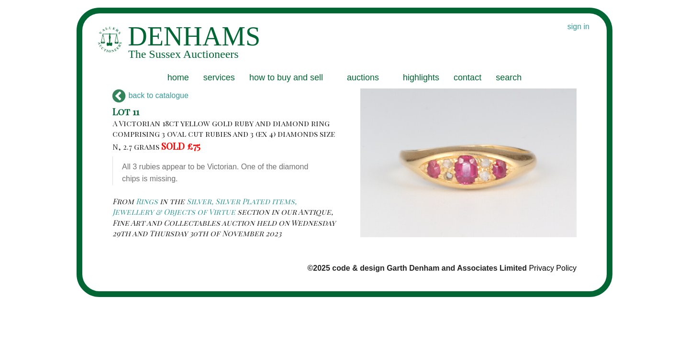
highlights (421, 77)
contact (467, 77)
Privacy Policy (553, 268)
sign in (578, 26)
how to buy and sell (286, 77)
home (178, 77)
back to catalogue (150, 95)
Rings (147, 201)
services (219, 77)
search (509, 77)
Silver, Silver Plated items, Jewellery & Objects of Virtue (204, 206)
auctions (363, 77)
